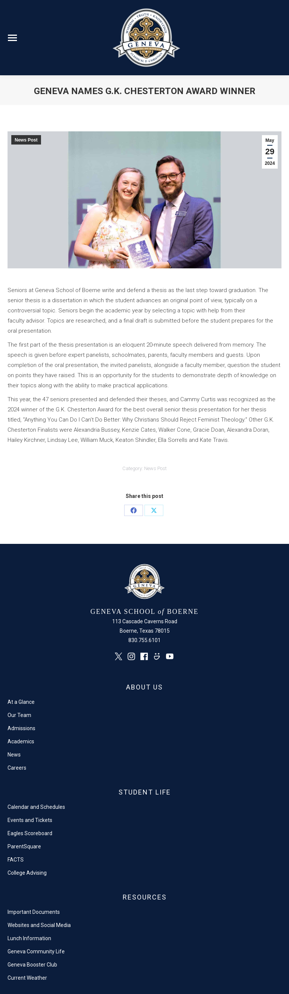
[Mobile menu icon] (12, 38)
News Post (26, 140)
